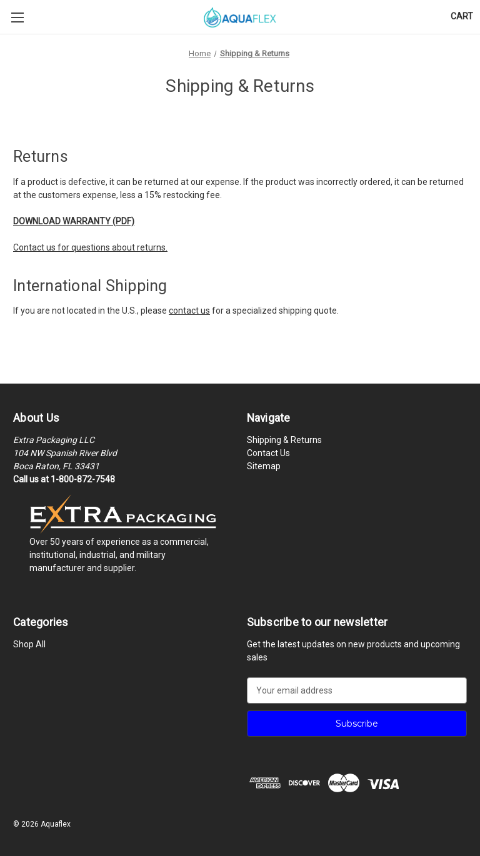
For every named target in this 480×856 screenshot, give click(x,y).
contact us (189, 311)
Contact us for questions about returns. (90, 247)
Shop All (29, 644)
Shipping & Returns (284, 440)
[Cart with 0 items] (462, 16)
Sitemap (264, 466)
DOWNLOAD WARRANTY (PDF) (73, 221)
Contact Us (268, 453)
